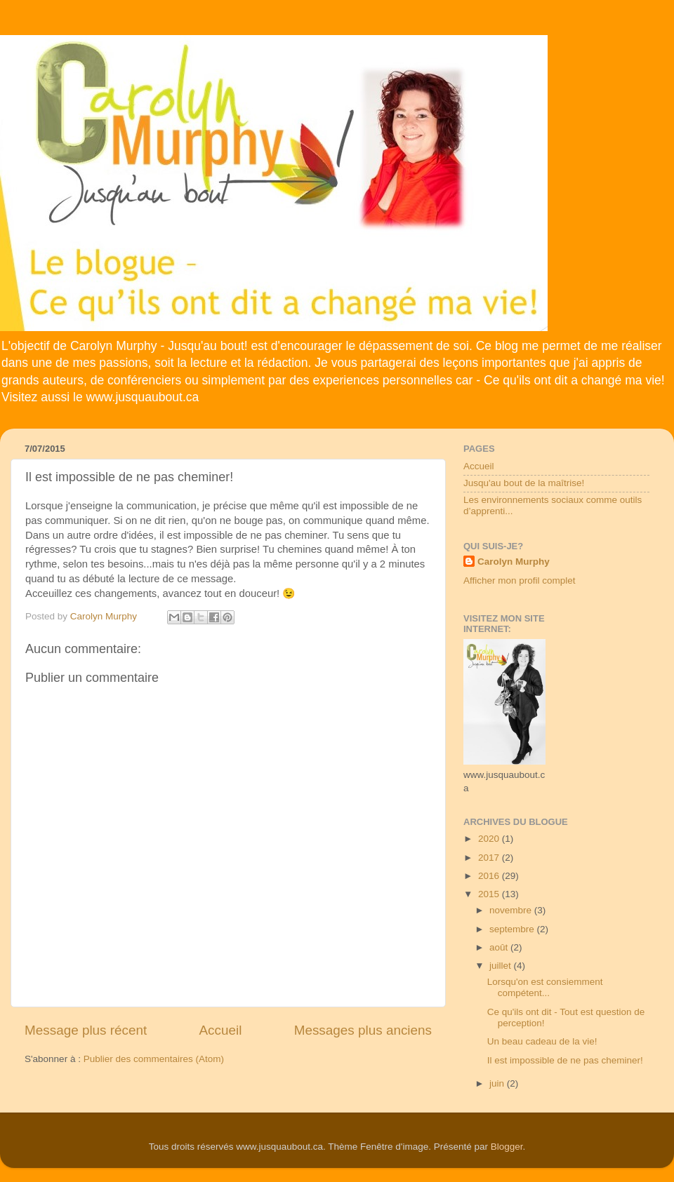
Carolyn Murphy (513, 561)
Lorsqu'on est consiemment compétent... (545, 987)
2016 (490, 876)
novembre (511, 910)
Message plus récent (86, 1030)
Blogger (507, 1146)
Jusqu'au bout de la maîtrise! (523, 483)
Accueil (220, 1030)
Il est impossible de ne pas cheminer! (565, 1060)
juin (498, 1083)
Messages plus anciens (363, 1030)
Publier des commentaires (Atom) (154, 1059)
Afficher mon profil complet (519, 580)
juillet (501, 965)
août (499, 947)
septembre (513, 929)
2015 (490, 894)
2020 (490, 838)
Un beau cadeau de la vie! (542, 1041)
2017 (490, 857)
